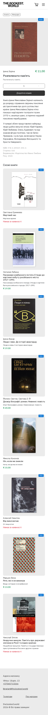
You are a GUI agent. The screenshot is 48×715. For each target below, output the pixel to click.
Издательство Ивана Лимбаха (28, 153)
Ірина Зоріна (9, 71)
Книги (6, 15)
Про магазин (32, 696)
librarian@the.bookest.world (15, 689)
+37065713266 (10, 684)
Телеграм (7, 696)
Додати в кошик (24, 93)
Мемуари (15, 15)
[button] (36, 5)
